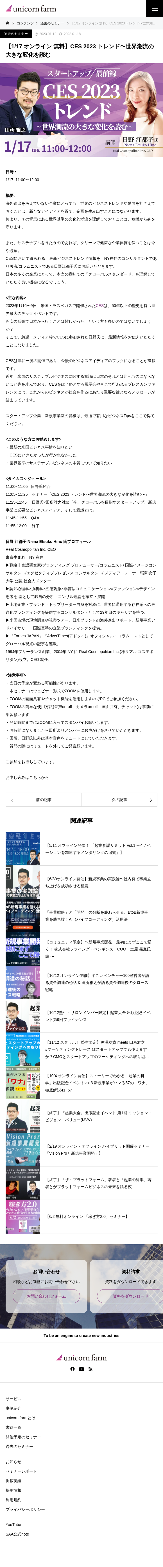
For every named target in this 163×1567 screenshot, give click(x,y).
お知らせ (13, 1462)
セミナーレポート (21, 1471)
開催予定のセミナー (23, 1437)
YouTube (13, 1525)
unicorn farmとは (20, 1418)
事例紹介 (13, 1408)
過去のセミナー (16, 34)
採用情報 (13, 1490)
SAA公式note (17, 1534)
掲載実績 (13, 1481)
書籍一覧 (13, 1427)
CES (100, 305)
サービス (13, 1399)
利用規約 (13, 1500)
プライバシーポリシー (25, 1509)
